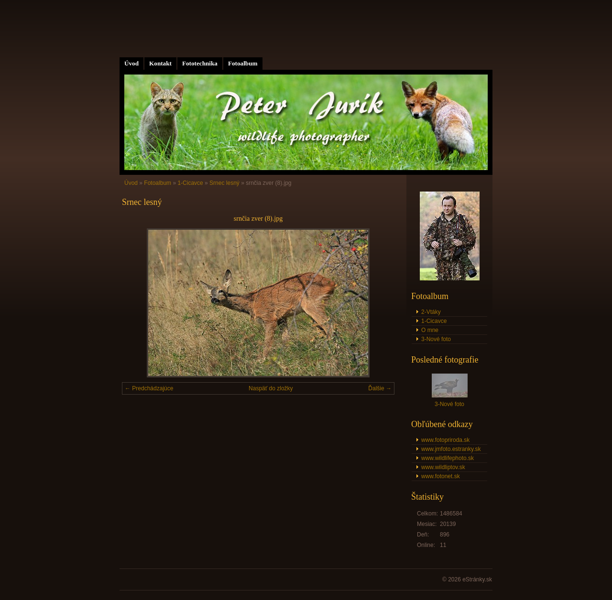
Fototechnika (200, 63)
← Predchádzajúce (149, 388)
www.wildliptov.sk (443, 467)
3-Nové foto (436, 339)
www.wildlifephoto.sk (447, 458)
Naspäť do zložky (271, 388)
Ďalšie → (380, 388)
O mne (429, 330)
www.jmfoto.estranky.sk (451, 449)
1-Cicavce (190, 183)
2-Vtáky (431, 312)
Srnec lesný (224, 183)
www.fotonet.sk (440, 476)
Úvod (131, 63)
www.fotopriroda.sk (445, 440)
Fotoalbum (243, 63)
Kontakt (160, 63)
